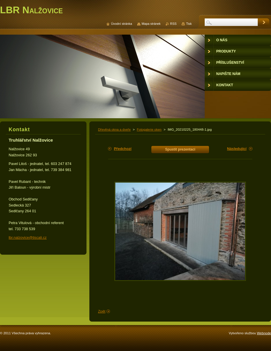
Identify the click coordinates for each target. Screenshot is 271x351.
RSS (173, 23)
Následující (236, 149)
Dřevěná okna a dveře (114, 129)
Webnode (264, 333)
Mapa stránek (151, 23)
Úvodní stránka (121, 23)
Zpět (102, 311)
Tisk (189, 23)
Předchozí (122, 149)
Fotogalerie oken (149, 129)
